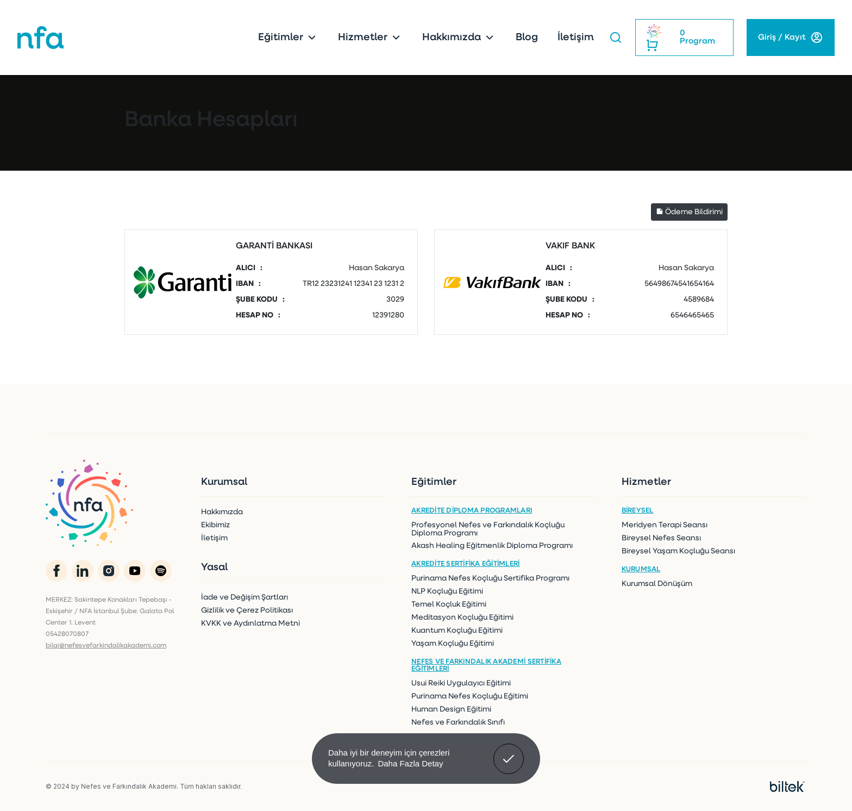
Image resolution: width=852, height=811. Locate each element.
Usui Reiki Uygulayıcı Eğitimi (461, 683)
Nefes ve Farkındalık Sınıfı (458, 723)
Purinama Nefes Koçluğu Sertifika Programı (490, 579)
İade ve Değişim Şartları (244, 598)
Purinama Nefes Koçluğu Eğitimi (469, 697)
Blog (527, 38)
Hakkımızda (459, 37)
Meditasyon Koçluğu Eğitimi (462, 618)
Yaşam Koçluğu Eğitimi (452, 644)
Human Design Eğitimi (451, 710)
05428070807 (67, 634)
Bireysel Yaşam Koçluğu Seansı (678, 551)
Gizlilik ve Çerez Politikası (247, 611)
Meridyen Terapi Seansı (664, 525)
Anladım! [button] (509, 750)
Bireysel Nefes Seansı (661, 538)
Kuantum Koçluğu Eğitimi (457, 631)
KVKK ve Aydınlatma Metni (250, 624)
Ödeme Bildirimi (689, 212)
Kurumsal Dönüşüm (657, 584)
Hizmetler (370, 37)
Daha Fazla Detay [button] (410, 763)
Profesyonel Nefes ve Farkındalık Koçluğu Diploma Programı (488, 529)
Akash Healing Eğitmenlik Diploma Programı (492, 546)
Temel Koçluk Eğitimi (448, 605)
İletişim (575, 38)
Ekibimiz (215, 525)
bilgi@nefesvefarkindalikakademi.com (106, 645)
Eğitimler (288, 37)
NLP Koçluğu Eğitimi (447, 592)
